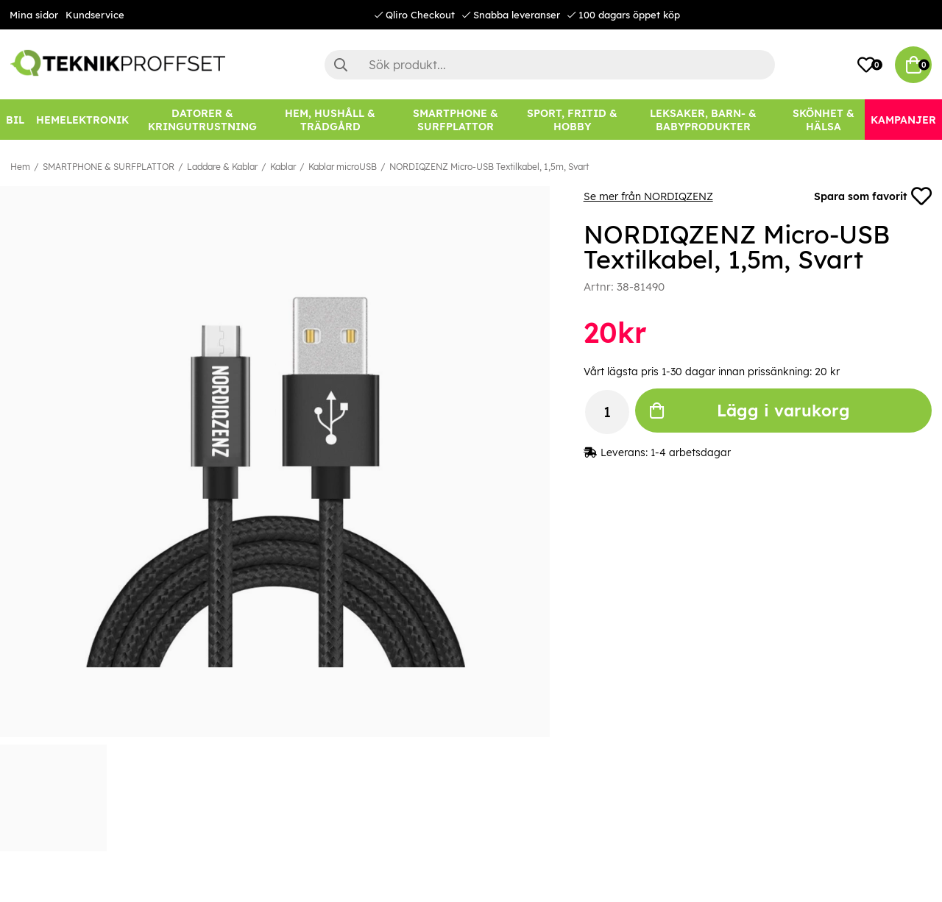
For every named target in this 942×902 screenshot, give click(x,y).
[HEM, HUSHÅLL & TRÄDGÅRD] (331, 119)
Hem (20, 166)
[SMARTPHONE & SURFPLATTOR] (455, 119)
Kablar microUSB (342, 166)
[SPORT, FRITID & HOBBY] (572, 119)
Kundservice (94, 15)
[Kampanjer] (903, 119)
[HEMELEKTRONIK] (82, 119)
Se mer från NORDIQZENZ (648, 196)
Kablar (283, 166)
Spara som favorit (873, 196)
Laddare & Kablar (222, 166)
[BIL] (15, 119)
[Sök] (550, 64)
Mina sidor (34, 15)
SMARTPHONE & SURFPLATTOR (108, 166)
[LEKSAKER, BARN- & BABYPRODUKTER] (703, 119)
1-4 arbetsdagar (691, 452)
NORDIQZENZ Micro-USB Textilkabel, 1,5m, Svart (489, 166)
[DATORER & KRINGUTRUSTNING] (202, 119)
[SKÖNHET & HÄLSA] (823, 119)
